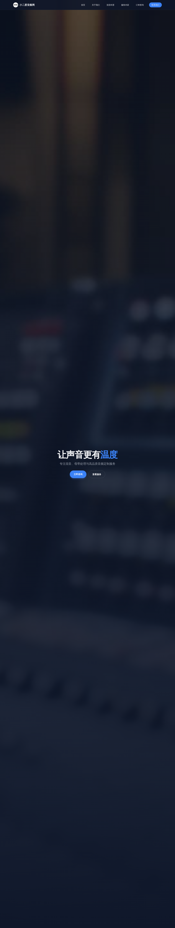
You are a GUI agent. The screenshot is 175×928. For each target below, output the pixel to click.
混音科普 (110, 5)
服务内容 (125, 5)
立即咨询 (78, 475)
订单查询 (140, 5)
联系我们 (155, 5)
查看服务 (96, 475)
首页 (83, 5)
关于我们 (96, 5)
